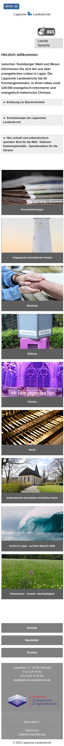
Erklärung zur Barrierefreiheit (26, 102)
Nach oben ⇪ (32, 722)
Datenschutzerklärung (32, 734)
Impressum (32, 730)
